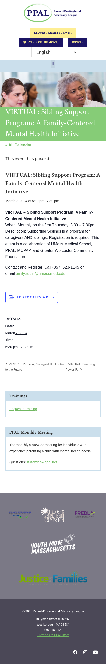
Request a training (23, 409)
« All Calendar (18, 145)
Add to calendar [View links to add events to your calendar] (32, 297)
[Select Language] (54, 52)
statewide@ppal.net (41, 462)
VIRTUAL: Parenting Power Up (80, 367)
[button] (53, 64)
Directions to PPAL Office (53, 635)
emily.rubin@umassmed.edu (40, 273)
